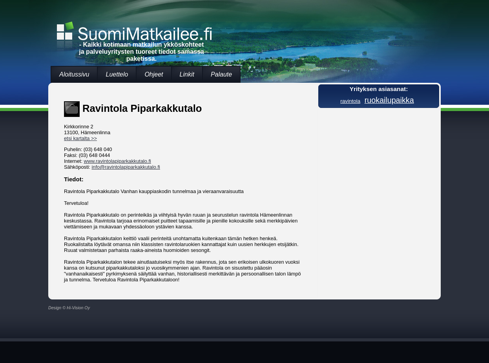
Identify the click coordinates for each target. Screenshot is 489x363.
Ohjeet (153, 74)
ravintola (350, 101)
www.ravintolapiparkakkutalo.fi (117, 161)
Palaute (221, 74)
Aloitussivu (74, 74)
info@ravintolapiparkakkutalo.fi (125, 167)
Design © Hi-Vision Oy (69, 307)
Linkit (187, 74)
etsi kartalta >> (80, 138)
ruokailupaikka (389, 100)
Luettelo (117, 74)
